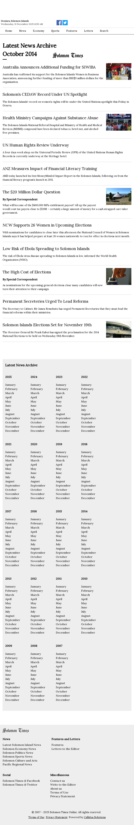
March (9, 393)
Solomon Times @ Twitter (20, 784)
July (7, 410)
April (8, 397)
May (8, 401)
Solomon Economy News (19, 749)
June (8, 405)
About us (56, 788)
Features (57, 745)
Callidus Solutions (95, 817)
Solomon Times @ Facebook (21, 780)
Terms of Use (59, 792)
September (12, 418)
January (10, 384)
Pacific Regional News (17, 764)
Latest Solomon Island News (22, 745)
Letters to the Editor (65, 749)
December (12, 430)
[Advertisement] (49, 9)
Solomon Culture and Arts (20, 760)
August (9, 414)
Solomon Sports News (17, 756)
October (11, 422)
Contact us (57, 780)
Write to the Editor (63, 784)
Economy (38, 30)
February (11, 389)
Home (8, 30)
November (12, 426)
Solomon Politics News (18, 752)
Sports (55, 30)
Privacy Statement (62, 796)
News (22, 30)
